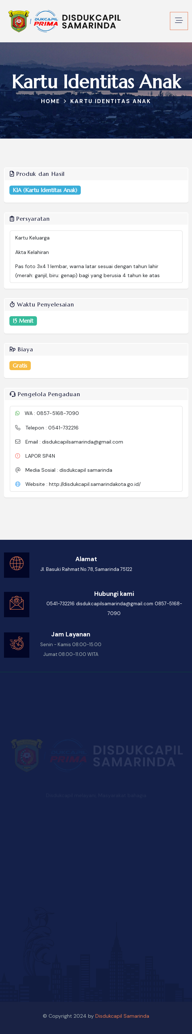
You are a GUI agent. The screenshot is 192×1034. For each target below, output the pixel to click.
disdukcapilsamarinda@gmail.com (114, 604)
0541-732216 (60, 604)
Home (50, 101)
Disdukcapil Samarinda (122, 1016)
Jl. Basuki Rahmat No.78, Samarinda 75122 (86, 569)
